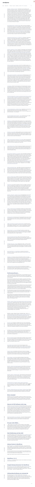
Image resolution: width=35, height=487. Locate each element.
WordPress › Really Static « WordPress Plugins (13, 194)
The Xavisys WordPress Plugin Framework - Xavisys (14, 115)
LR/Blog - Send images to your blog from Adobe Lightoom (15, 223)
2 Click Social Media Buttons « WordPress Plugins (14, 109)
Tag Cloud (13, 5)
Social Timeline (27, 68)
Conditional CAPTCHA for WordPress (12, 266)
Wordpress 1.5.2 (12, 445)
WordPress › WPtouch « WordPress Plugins (13, 374)
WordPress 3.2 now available (11, 132)
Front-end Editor (11, 337)
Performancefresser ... (13, 273)
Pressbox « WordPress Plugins (11, 176)
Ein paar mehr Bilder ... (13, 423)
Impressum (25, 5)
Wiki (22, 5)
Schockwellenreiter (16, 97)
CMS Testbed (14, 424)
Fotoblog (10, 5)
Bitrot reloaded (11, 395)
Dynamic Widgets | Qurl (10, 357)
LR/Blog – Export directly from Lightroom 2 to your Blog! (15, 139)
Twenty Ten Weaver (10, 351)
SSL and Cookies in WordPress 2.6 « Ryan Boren (14, 153)
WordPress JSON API (10, 217)
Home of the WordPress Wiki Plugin (12, 236)
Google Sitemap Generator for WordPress (18, 465)
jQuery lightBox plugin (10, 345)
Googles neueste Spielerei (13, 466)
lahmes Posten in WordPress (14, 444)
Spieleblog (17, 5)
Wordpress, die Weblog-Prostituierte (26, 434)
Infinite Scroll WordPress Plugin (11, 167)
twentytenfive (14, 208)
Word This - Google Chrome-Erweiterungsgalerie (14, 366)
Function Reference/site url (11, 146)
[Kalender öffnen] (31, 5)
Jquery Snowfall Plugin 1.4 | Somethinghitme (13, 251)
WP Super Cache (9, 322)
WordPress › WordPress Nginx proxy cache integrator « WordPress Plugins (17, 389)
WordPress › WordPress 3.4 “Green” (12, 49)
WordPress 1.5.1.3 (12, 458)
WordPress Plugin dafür (27, 466)
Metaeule (16, 418)
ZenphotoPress (9, 184)
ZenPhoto (8, 185)
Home (3, 5)
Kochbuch (20, 5)
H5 (10, 208)
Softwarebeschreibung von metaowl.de (17, 473)
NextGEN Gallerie (20, 231)
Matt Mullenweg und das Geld (15, 433)
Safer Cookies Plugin (27, 160)
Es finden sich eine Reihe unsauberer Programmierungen (15, 406)
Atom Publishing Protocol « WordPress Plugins (14, 25)
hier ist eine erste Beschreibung (18, 475)
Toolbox (8, 208)
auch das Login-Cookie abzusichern (12, 163)
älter (31, 483)
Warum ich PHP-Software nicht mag (16, 404)
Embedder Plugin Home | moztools (12, 243)
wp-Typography (13, 330)
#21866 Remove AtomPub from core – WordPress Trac (15, 37)
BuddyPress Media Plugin (24, 124)
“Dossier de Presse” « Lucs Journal (12, 230)
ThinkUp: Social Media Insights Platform (13, 65)
